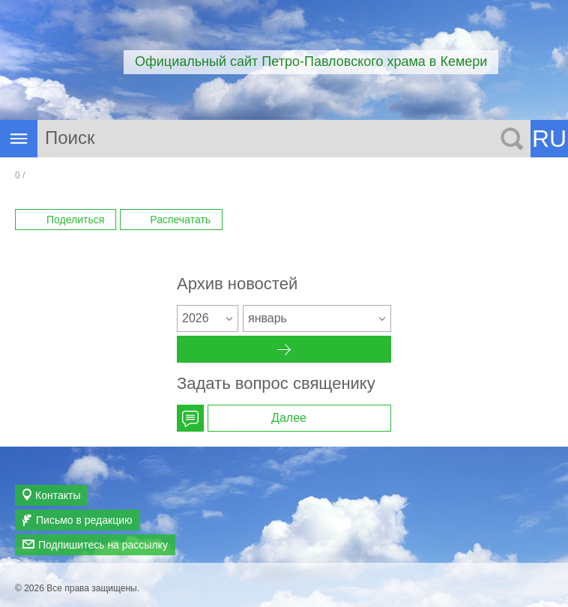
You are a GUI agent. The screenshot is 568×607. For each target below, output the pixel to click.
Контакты (57, 495)
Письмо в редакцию (84, 520)
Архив (284, 349)
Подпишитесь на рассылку (103, 545)
